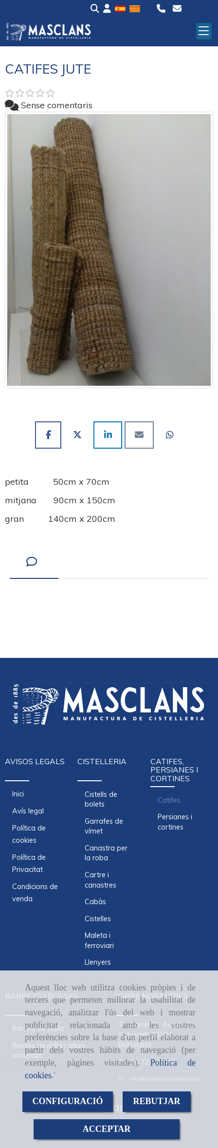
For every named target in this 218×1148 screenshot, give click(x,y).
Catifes (169, 800)
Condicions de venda (35, 892)
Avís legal (28, 811)
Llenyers (98, 962)
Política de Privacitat (29, 863)
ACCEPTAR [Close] (107, 1129)
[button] (107, 8)
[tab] (34, 562)
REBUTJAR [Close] (156, 1101)
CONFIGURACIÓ (67, 1101)
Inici (18, 794)
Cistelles (98, 918)
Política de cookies (29, 834)
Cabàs (95, 901)
